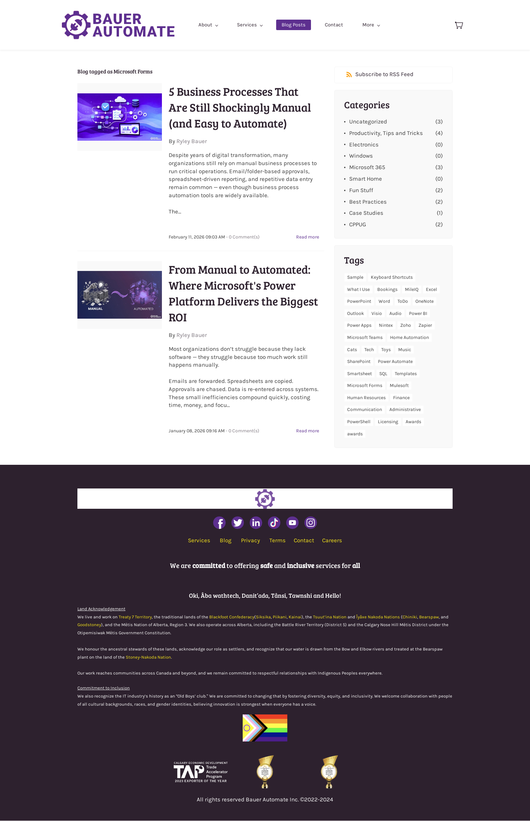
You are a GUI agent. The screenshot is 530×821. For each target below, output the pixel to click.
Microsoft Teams (365, 338)
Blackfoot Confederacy (231, 616)
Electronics (364, 144)
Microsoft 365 (367, 167)
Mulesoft (399, 386)
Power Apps (359, 325)
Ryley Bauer (191, 141)
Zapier (425, 325)
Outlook (355, 313)
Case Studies (366, 213)
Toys (386, 349)
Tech (369, 349)
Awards (413, 422)
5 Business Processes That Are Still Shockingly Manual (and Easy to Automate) (240, 107)
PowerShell (358, 422)
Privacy (250, 540)
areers (334, 540)
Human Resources (366, 398)
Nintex (386, 325)
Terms (277, 540)
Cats (352, 349)
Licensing (388, 422)
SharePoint (358, 362)
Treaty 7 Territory (135, 616)
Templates (406, 374)
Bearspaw (429, 616)
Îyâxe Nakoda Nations (378, 616)
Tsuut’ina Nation (329, 616)
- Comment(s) (243, 237)
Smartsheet (359, 374)
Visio (376, 313)
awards (355, 434)
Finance (401, 398)
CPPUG (357, 224)
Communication (364, 410)
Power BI (418, 313)
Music (404, 349)
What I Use (358, 289)
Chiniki (410, 616)
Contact (304, 540)
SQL (383, 374)
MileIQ (411, 289)
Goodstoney (89, 625)
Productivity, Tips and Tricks (386, 133)
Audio (395, 313)
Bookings (387, 289)
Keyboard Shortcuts (392, 277)
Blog (226, 540)
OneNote (424, 301)
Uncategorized (368, 121)
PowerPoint (359, 301)
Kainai (295, 616)
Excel (431, 289)
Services (199, 540)
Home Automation (409, 338)
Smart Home (365, 179)
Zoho (405, 325)
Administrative (405, 410)
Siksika (263, 616)
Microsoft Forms (364, 386)
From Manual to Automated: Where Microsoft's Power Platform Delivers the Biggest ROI (243, 293)
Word (384, 301)
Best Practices (368, 201)
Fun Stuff (361, 190)
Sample (355, 277)
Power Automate (395, 362)
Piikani (280, 616)
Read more (307, 237)
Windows (361, 156)
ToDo (402, 301)
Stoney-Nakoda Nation (148, 657)
